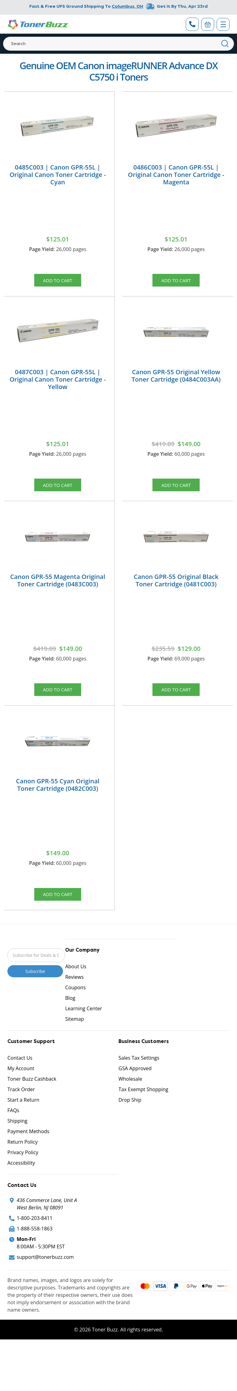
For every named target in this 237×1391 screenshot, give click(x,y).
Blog (70, 1010)
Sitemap (74, 1031)
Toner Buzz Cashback (31, 1091)
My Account (20, 1081)
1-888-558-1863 (34, 1241)
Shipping (17, 1133)
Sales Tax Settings (138, 1070)
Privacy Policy (22, 1165)
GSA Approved (135, 1081)
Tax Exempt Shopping (143, 1102)
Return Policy (22, 1154)
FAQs (13, 1123)
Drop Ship (129, 1112)
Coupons (75, 1000)
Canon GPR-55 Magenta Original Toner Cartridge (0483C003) (57, 586)
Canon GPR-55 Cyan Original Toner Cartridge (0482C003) (58, 794)
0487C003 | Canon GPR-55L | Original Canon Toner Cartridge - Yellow (58, 382)
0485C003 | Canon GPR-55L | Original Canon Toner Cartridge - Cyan (58, 174)
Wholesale (130, 1091)
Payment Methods (28, 1144)
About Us (75, 979)
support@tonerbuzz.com (45, 1269)
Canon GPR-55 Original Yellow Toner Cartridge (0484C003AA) (176, 379)
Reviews (74, 989)
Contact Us (19, 1070)
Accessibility (21, 1175)
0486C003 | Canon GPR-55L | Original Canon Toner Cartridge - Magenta (176, 174)
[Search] (118, 44)
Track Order (21, 1102)
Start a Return (23, 1112)
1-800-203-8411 (34, 1230)
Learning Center (83, 1021)
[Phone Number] (192, 24)
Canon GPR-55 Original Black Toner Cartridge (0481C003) (176, 586)
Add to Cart (58, 281)
